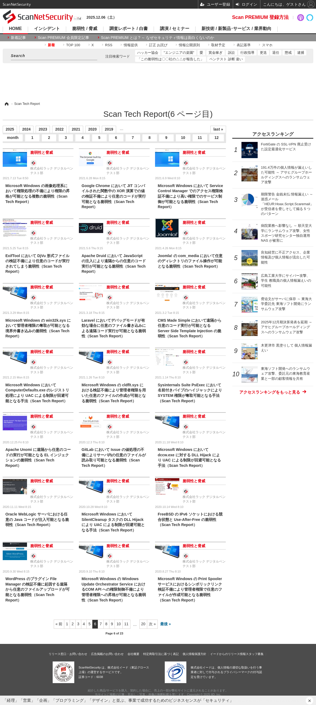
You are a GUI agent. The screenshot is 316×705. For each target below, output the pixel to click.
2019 (109, 129)
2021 (76, 129)
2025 (10, 129)
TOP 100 (73, 45)
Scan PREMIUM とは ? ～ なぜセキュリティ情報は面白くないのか (157, 37)
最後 (164, 624)
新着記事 (18, 37)
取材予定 (218, 45)
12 (216, 137)
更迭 (263, 53)
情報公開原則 (189, 45)
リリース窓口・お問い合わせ (68, 654)
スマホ (267, 45)
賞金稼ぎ (216, 53)
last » (218, 129)
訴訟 (231, 53)
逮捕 (300, 53)
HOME (15, 28)
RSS (108, 45)
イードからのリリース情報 (228, 654)
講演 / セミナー (174, 28)
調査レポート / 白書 (128, 28)
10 (183, 137)
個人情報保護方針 (194, 654)
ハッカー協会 (147, 53)
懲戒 (288, 53)
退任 (275, 53)
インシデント (47, 28)
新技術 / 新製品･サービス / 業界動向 (236, 28)
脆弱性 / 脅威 (84, 28)
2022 (59, 129)
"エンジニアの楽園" (179, 53)
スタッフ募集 (255, 654)
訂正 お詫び (158, 45)
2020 (92, 129)
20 (143, 624)
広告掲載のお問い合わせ (107, 654)
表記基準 (244, 45)
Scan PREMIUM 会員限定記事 (63, 37)
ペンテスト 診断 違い (226, 59)
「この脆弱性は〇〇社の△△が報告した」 (170, 59)
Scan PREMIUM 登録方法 (260, 17)
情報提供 (131, 45)
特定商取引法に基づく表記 (161, 654)
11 (200, 137)
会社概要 (133, 654)
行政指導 (247, 53)
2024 (26, 129)
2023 (43, 129)
